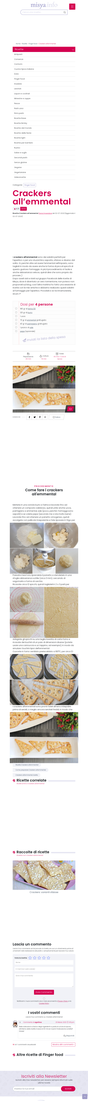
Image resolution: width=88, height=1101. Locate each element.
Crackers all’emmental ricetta (27, 775)
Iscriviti (68, 1088)
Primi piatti (19, 113)
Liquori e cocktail (22, 93)
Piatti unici (18, 108)
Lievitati (17, 89)
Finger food (33, 44)
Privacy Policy (63, 1001)
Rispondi (69, 1036)
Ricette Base (20, 118)
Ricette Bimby (20, 123)
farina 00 (32, 309)
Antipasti (18, 54)
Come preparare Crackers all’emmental (31, 770)
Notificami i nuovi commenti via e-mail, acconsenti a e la (44, 1002)
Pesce (17, 103)
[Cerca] (41, 12)
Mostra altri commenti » (63, 1044)
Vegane (18, 167)
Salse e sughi (20, 152)
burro (30, 313)
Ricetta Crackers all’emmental (27, 765)
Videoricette (20, 177)
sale (31, 327)
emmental (31, 320)
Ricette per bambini (23, 143)
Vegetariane (20, 172)
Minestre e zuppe (22, 98)
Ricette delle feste (22, 133)
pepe (22, 331)
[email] (38, 1088)
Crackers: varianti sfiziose (44, 892)
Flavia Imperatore (45, 213)
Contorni (18, 64)
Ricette (24, 44)
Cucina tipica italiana (24, 69)
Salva (56, 417)
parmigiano (32, 324)
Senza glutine (20, 162)
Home (18, 44)
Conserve (18, 59)
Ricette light (19, 138)
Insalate (18, 84)
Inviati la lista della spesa (44, 338)
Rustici (17, 148)
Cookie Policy (44, 1003)
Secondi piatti (20, 157)
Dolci (16, 74)
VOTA (23, 209)
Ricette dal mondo (23, 128)
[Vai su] (84, 1096)
